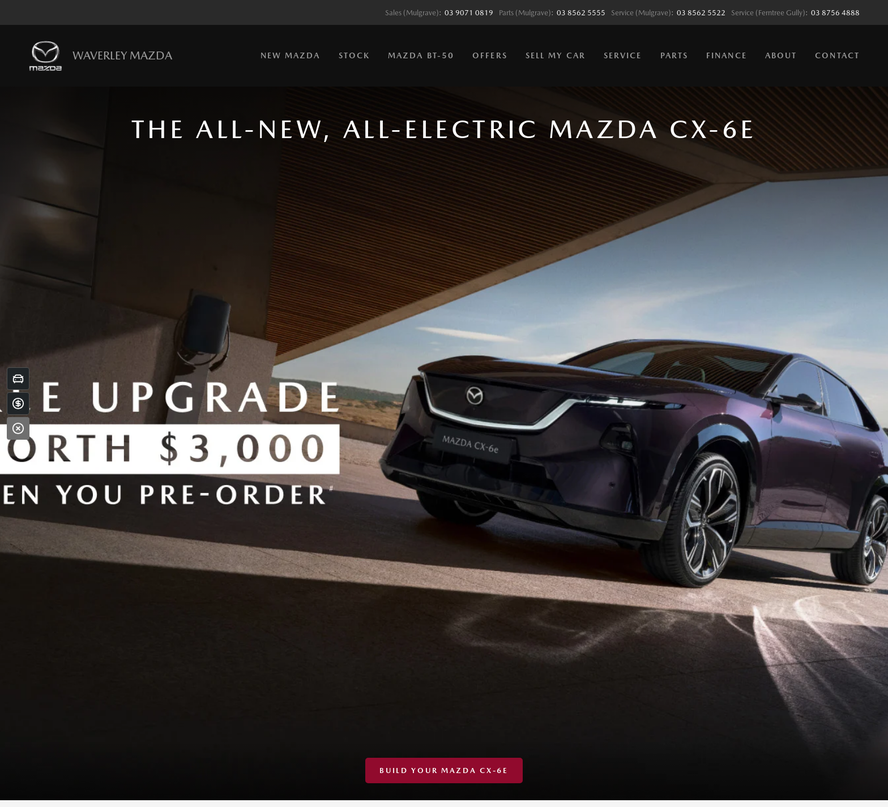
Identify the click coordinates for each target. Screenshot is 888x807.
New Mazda (291, 55)
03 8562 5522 (701, 12)
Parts (674, 55)
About (781, 55)
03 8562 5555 (581, 12)
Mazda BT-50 (421, 55)
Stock (354, 55)
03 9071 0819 (469, 12)
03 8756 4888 (835, 12)
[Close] (18, 428)
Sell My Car (556, 55)
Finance (726, 55)
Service (623, 55)
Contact (837, 55)
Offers (489, 55)
